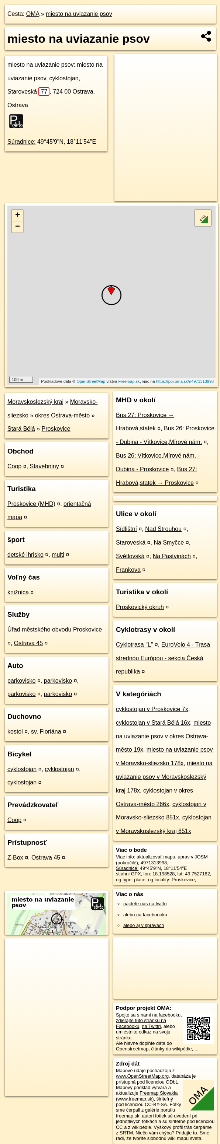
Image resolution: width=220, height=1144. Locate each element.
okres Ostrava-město (62, 415)
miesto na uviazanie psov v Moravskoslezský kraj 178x (164, 777)
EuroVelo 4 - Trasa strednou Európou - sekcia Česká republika (163, 658)
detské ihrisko (25, 555)
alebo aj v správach (143, 925)
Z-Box (15, 857)
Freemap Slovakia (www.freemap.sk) (147, 1095)
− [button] (17, 226)
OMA (32, 14)
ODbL (172, 1082)
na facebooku (166, 1015)
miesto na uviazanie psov (79, 14)
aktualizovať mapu (156, 857)
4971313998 (154, 862)
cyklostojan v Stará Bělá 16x (153, 723)
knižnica (18, 592)
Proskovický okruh (140, 607)
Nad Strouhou (163, 529)
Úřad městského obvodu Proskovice (54, 629)
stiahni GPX (128, 874)
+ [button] (17, 215)
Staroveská (28, 91)
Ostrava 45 (28, 643)
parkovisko (21, 681)
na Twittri (151, 1026)
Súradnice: (21, 142)
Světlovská (130, 556)
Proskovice (56, 429)
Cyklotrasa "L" (134, 644)
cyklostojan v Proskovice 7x (152, 709)
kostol (15, 731)
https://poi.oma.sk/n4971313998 (185, 381)
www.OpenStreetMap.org (142, 1076)
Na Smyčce (169, 542)
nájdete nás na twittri (144, 903)
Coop (14, 466)
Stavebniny (44, 466)
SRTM (126, 1133)
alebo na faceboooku (145, 914)
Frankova (128, 570)
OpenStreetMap (90, 381)
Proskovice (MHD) (31, 504)
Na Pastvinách (172, 556)
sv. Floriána (46, 731)
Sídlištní (126, 529)
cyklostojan (22, 769)
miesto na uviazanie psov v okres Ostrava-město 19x (163, 736)
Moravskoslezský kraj (35, 402)
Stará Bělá (21, 429)
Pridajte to (186, 1133)
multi (58, 555)
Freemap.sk (129, 381)
